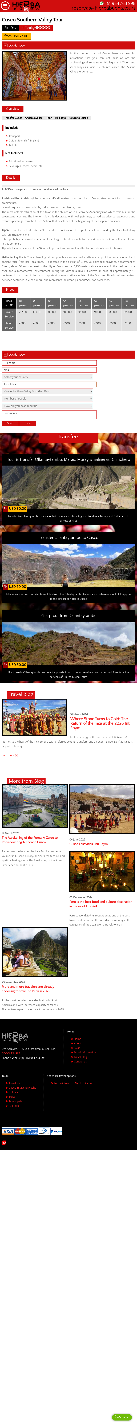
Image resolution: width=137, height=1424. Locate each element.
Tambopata (15, 1101)
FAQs (77, 1048)
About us (79, 1043)
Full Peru (14, 1105)
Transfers (14, 1083)
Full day (13, 1092)
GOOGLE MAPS (11, 1053)
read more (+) (10, 755)
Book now (17, 45)
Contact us (80, 1061)
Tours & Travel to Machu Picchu (73, 1083)
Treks (12, 1096)
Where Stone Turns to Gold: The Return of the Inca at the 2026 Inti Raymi (100, 723)
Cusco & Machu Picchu (22, 1087)
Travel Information (85, 1052)
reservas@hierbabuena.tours (104, 8)
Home (77, 1039)
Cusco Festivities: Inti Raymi (88, 844)
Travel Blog (80, 1057)
